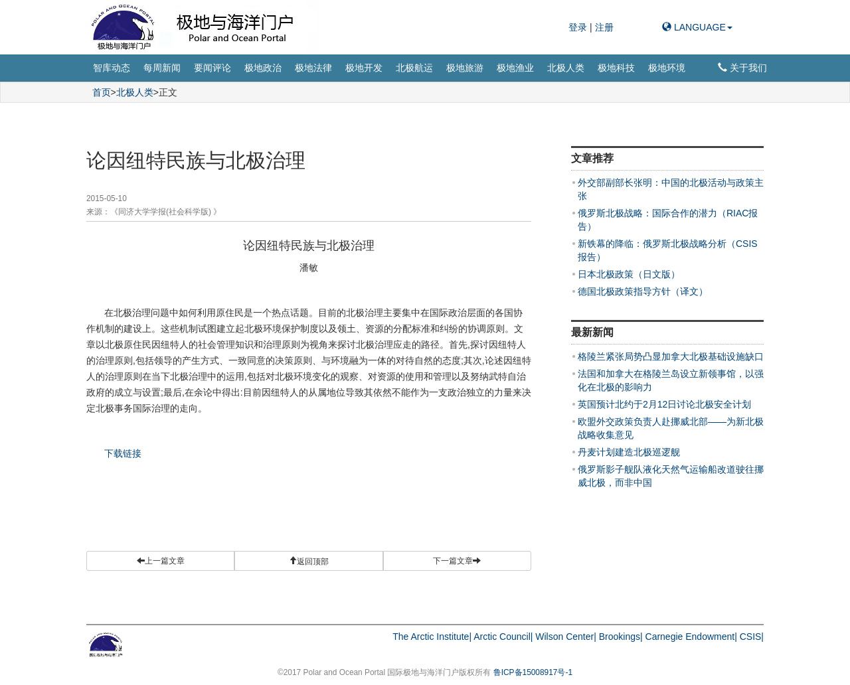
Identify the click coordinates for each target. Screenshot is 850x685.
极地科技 (616, 67)
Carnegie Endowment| (691, 636)
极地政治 (263, 67)
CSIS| (752, 636)
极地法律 (313, 67)
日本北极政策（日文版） (629, 274)
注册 (604, 27)
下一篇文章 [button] (457, 561)
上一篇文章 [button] (161, 561)
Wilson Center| (565, 636)
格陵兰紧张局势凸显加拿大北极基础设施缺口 (671, 356)
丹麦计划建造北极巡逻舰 (629, 452)
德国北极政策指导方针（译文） (643, 291)
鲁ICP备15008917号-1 (532, 672)
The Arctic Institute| (431, 636)
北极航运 (414, 67)
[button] (308, 561)
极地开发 (363, 67)
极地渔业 (515, 67)
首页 (101, 92)
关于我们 (742, 67)
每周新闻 (162, 67)
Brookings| (621, 636)
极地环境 (666, 67)
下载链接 (122, 453)
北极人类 (565, 67)
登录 (579, 27)
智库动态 (111, 67)
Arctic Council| (503, 636)
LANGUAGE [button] (697, 27)
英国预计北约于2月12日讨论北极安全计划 (664, 404)
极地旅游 (464, 67)
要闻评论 (212, 67)
